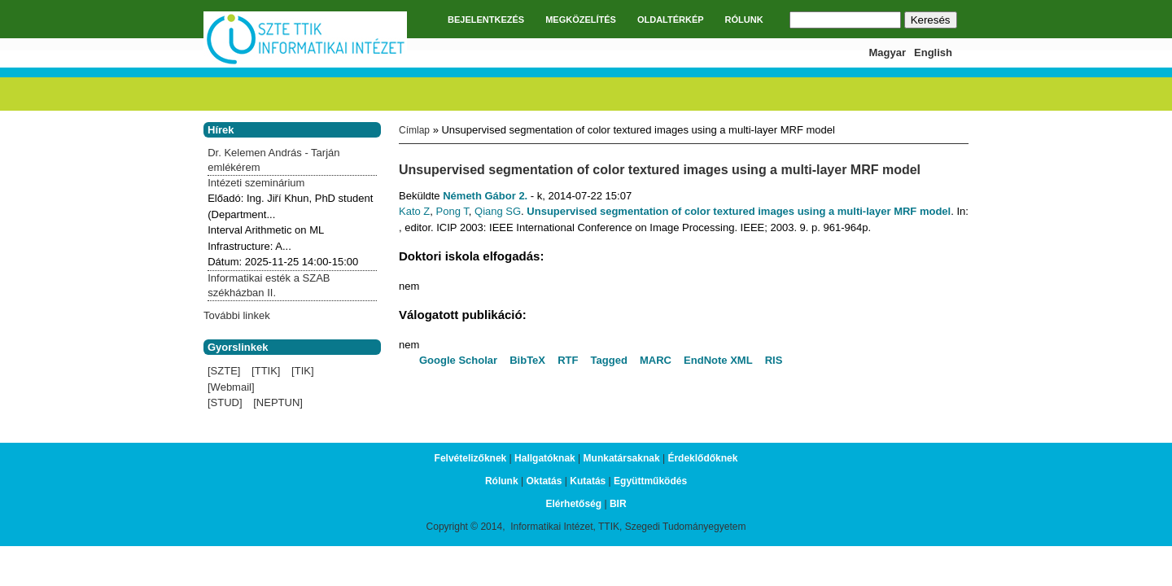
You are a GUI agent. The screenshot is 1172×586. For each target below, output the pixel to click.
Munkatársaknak (622, 458)
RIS (774, 360)
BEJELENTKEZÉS (486, 19)
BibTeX (527, 360)
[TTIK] (265, 371)
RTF (568, 360)
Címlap (414, 130)
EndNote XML (718, 360)
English (933, 52)
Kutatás (588, 481)
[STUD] (225, 402)
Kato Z (414, 211)
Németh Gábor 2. (485, 196)
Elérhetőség (573, 503)
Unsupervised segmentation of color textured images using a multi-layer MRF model (739, 211)
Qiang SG (497, 211)
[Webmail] (231, 387)
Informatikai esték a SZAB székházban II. (269, 285)
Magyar (888, 52)
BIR (618, 503)
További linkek (236, 315)
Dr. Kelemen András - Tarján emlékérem (273, 159)
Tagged (609, 360)
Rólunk (501, 481)
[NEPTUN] (278, 402)
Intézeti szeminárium (256, 183)
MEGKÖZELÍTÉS (580, 19)
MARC (655, 360)
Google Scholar (458, 360)
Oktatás (544, 481)
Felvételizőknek (471, 458)
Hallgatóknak (544, 458)
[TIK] (302, 371)
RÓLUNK (744, 19)
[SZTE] (224, 371)
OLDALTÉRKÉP (670, 19)
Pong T (452, 211)
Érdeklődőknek (702, 458)
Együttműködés (650, 481)
